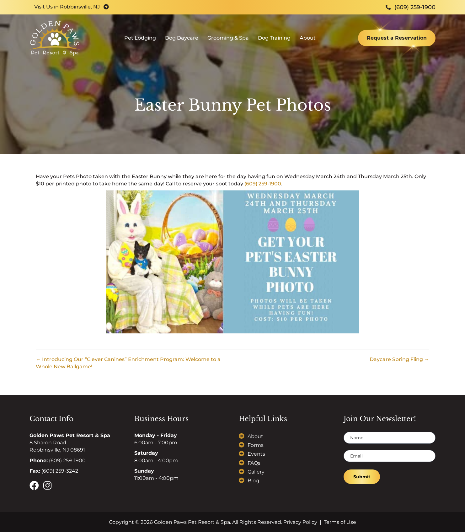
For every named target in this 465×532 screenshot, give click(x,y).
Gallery (256, 472)
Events (256, 454)
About (308, 39)
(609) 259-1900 (262, 184)
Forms (256, 445)
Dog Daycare (181, 39)
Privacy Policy (300, 522)
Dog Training (274, 39)
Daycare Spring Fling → (399, 359)
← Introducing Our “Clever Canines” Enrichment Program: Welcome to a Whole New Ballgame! (128, 363)
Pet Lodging (140, 39)
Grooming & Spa (228, 39)
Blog (253, 481)
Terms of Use (340, 522)
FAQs (254, 463)
